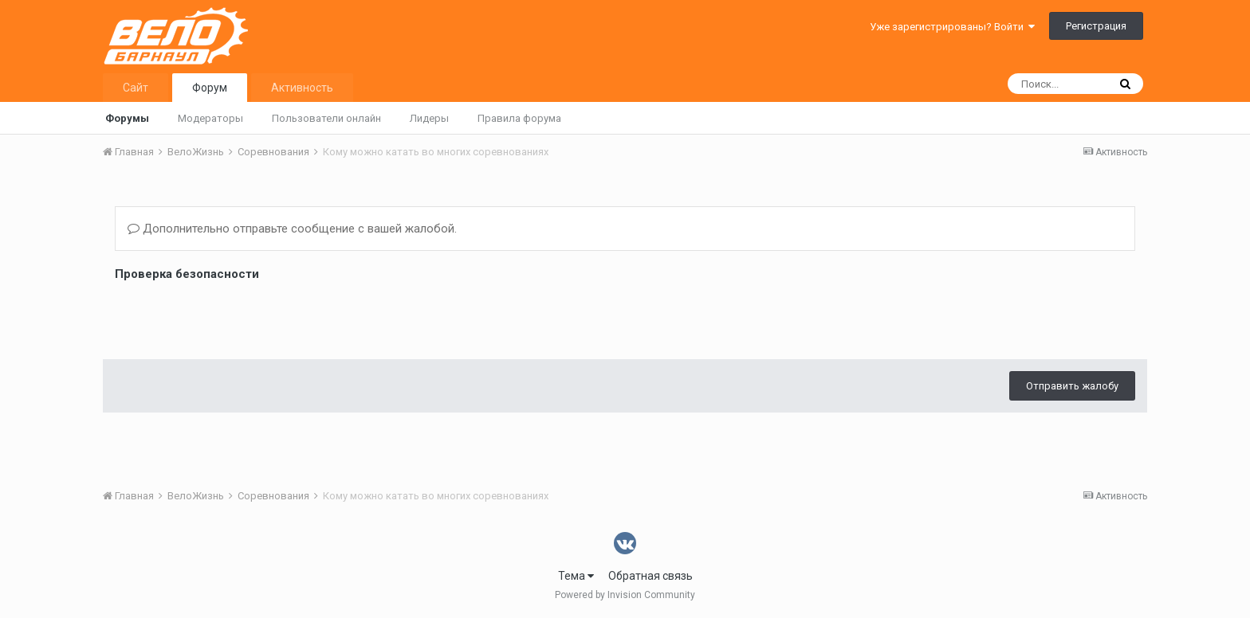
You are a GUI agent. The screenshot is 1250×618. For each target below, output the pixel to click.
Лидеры (429, 118)
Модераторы (210, 118)
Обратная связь (650, 575)
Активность (302, 87)
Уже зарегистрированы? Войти (952, 27)
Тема (576, 575)
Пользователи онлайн (326, 118)
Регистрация (1096, 26)
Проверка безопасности (187, 274)
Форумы (127, 118)
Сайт (135, 87)
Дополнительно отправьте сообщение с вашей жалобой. (292, 228)
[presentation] (236, 316)
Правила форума (519, 118)
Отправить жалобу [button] (1072, 386)
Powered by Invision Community (625, 594)
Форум (209, 87)
